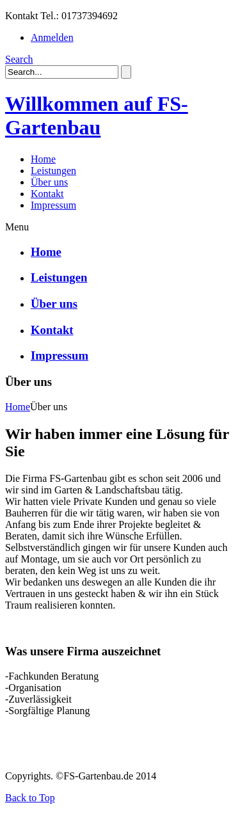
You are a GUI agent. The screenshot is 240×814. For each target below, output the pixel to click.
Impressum (59, 355)
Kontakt (52, 330)
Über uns (54, 303)
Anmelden (52, 37)
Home (46, 252)
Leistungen (59, 277)
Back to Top (30, 797)
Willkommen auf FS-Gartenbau (96, 115)
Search (19, 59)
